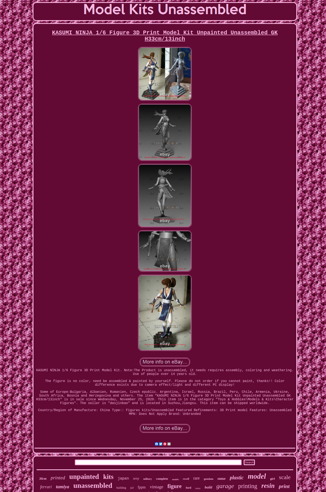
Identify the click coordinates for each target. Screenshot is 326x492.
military (147, 478)
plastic (237, 477)
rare (196, 478)
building (121, 487)
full (132, 487)
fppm (142, 487)
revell (186, 478)
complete (162, 478)
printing (247, 486)
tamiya (62, 486)
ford (188, 487)
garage (225, 485)
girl (272, 478)
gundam (209, 478)
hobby (198, 488)
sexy (136, 478)
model (257, 476)
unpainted (84, 476)
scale (285, 477)
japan (123, 478)
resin (268, 485)
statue (221, 478)
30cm (43, 478)
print (284, 486)
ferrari (46, 486)
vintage (156, 486)
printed (58, 477)
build (208, 487)
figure (174, 486)
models (175, 479)
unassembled (92, 485)
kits (108, 476)
